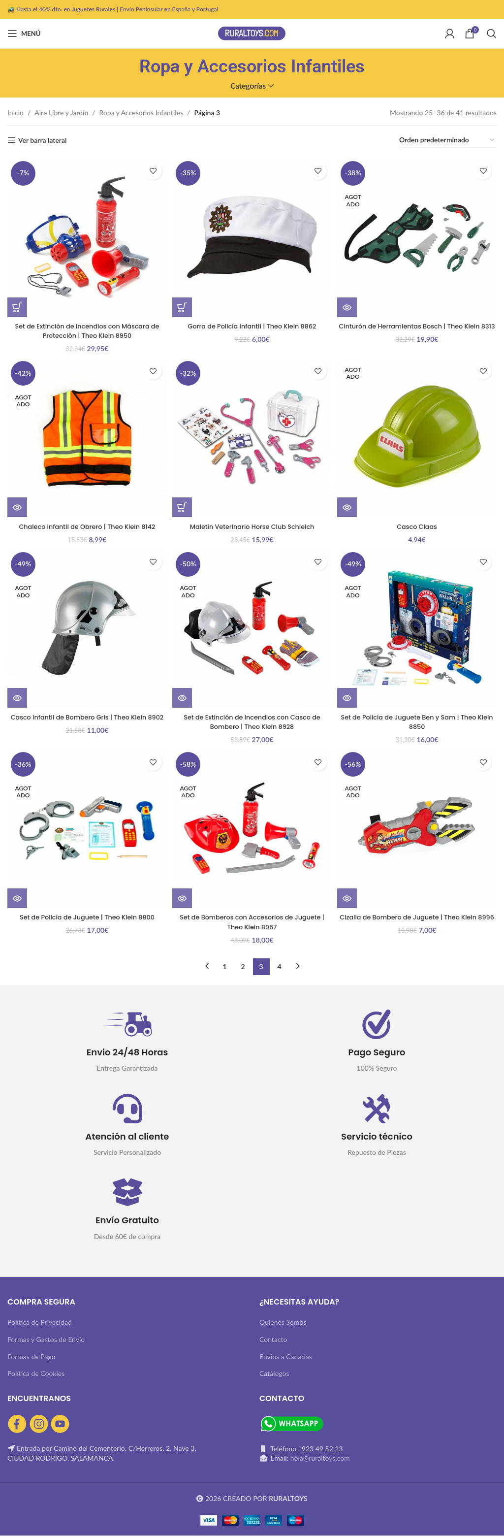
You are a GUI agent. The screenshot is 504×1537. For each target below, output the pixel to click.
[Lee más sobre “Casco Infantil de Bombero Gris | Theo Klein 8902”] (17, 698)
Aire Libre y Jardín (61, 112)
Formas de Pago (31, 1358)
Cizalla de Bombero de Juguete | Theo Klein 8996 (418, 923)
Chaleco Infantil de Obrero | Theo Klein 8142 (85, 525)
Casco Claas (418, 525)
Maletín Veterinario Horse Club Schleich (252, 525)
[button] (17, 304)
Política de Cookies (35, 1375)
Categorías (248, 86)
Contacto (273, 1341)
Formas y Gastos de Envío (46, 1341)
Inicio (15, 112)
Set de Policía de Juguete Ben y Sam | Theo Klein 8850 (418, 722)
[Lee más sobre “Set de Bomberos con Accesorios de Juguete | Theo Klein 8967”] (183, 900)
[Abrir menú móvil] (23, 33)
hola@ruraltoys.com (320, 1459)
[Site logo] (252, 33)
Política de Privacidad (39, 1323)
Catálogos (274, 1375)
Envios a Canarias (285, 1358)
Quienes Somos (283, 1323)
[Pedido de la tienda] (447, 140)
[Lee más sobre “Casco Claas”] (350, 506)
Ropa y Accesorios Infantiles (141, 112)
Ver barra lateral (42, 140)
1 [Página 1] (224, 967)
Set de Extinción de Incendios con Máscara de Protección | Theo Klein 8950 (85, 328)
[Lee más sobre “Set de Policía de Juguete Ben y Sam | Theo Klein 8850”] (350, 698)
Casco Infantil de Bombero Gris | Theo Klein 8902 (85, 722)
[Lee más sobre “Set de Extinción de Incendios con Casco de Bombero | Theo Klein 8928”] (183, 698)
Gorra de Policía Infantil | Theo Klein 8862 (252, 323)
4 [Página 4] (279, 967)
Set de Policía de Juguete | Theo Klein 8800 (86, 918)
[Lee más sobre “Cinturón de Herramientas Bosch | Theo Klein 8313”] (350, 304)
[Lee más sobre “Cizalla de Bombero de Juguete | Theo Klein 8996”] (350, 900)
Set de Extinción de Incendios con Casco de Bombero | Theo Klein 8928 (252, 722)
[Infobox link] (127, 1043)
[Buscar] (492, 33)
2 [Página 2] (243, 967)
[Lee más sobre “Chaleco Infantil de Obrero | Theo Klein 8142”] (17, 506)
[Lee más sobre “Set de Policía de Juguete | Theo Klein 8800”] (17, 900)
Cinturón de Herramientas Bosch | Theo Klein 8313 (418, 328)
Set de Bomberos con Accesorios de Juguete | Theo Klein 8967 (252, 923)
